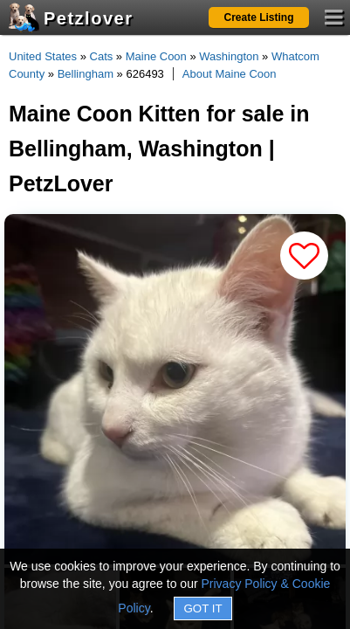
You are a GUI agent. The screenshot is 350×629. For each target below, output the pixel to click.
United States (43, 56)
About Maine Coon (229, 73)
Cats (101, 56)
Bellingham (85, 73)
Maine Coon (156, 56)
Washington (228, 56)
